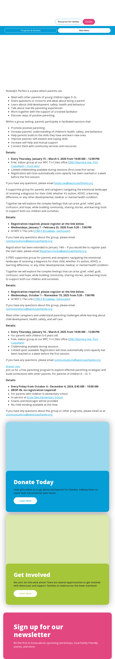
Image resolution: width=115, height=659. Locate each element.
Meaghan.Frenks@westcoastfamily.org (63, 251)
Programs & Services (31, 30)
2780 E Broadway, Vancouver (51, 231)
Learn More (25, 500)
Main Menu (84, 30)
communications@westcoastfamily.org (29, 241)
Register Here (13, 366)
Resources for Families (68, 21)
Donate (88, 21)
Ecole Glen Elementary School (45, 397)
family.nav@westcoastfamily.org (73, 183)
